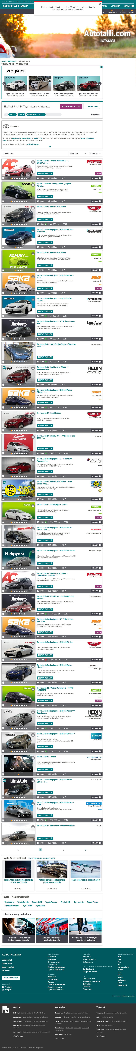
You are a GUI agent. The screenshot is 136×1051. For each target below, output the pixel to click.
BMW (120, 959)
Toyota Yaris (16, 138)
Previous (4, 83)
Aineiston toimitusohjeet (56, 985)
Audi (119, 957)
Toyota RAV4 (37, 138)
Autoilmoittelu (53, 979)
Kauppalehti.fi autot (90, 972)
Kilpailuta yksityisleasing (56, 967)
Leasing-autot (8, 967)
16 (51, 858)
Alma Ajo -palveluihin (128, 996)
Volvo (120, 983)
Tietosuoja (86, 987)
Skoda (120, 975)
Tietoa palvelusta (89, 979)
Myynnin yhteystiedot (55, 987)
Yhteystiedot (87, 989)
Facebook (8, 987)
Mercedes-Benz (123, 967)
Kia (119, 965)
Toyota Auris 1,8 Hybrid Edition (49, 413)
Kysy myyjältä (45, 174)
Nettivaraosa (33, 1)
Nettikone (26, 1)
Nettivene (19, 1)
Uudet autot (7, 963)
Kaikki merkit (122, 985)
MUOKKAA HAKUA (71, 106)
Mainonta (51, 982)
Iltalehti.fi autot (88, 969)
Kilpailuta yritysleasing (55, 970)
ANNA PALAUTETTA (11, 978)
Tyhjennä (95, 114)
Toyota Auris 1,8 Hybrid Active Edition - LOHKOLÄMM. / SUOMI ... (52, 574)
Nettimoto (12, 1)
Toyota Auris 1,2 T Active (46, 757)
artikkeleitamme (33, 144)
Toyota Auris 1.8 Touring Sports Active (52, 504)
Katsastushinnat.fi (89, 959)
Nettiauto (4, 1)
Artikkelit (6, 970)
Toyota (120, 977)
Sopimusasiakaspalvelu (56, 990)
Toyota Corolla (26, 138)
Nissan (120, 970)
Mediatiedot (52, 977)
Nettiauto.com (88, 962)
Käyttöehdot (87, 984)
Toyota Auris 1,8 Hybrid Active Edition (51, 207)
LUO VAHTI (92, 106)
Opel (119, 972)
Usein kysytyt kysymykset (91, 981)
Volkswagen (122, 980)
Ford (119, 962)
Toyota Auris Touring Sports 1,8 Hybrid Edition (54, 642)
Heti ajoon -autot (53, 962)
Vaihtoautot (7, 960)
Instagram (8, 990)
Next (100, 83)
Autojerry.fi (87, 957)
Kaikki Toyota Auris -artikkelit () (41, 858)
